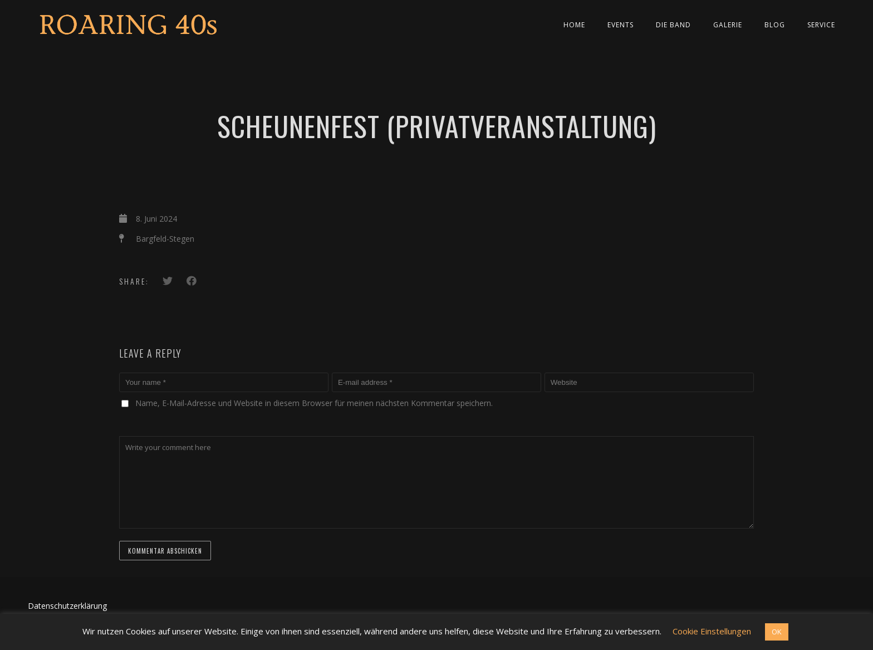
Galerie (727, 25)
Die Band (673, 25)
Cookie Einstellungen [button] (712, 631)
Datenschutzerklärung (67, 605)
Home (574, 25)
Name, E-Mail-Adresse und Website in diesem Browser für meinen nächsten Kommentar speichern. (314, 403)
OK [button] (777, 632)
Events (620, 25)
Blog (774, 25)
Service (821, 25)
